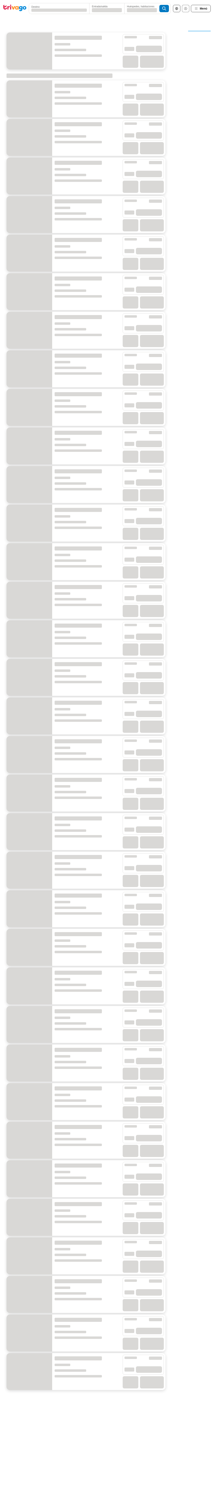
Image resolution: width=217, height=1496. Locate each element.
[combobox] (55, 8)
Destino (35, 6)
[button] (55, 8)
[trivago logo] (14, 9)
